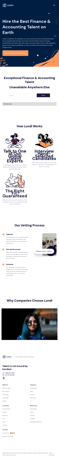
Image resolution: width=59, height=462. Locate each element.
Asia (3, 418)
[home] (8, 5)
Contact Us (5, 433)
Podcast (32, 415)
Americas (5, 415)
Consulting (5, 394)
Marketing (33, 398)
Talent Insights (6, 388)
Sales (31, 391)
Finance (32, 394)
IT (30, 401)
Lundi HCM (5, 398)
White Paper (33, 409)
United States (6, 409)
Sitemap (32, 418)
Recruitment (5, 391)
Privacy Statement (52, 454)
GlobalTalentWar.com (36, 422)
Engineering (33, 388)
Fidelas (4, 401)
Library (32, 412)
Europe (4, 412)
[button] (54, 5)
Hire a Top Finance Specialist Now (15, 53)
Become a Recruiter (7, 436)
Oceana (4, 425)
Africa (4, 422)
